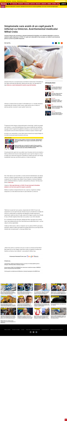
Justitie (33, 3)
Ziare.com (10, 182)
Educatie (38, 3)
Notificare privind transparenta (57, 329)
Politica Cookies (7, 329)
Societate (20, 3)
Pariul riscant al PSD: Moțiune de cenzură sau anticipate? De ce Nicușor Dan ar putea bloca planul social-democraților (24, 305)
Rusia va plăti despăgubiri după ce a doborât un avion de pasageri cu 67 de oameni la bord (58, 317)
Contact (22, 329)
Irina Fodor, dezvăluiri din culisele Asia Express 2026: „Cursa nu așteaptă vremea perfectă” (57, 107)
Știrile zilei (3, 1)
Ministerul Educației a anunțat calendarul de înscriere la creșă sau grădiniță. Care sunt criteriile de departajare (32, 6)
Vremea (49, 3)
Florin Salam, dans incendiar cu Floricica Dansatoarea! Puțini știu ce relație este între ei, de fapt (24, 292)
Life (58, 3)
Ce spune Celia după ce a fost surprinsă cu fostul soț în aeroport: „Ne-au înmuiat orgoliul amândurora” (57, 88)
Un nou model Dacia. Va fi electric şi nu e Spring (58, 305)
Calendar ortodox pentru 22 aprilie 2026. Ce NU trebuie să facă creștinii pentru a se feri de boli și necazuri (8, 317)
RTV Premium (8, 1)
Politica (14, 3)
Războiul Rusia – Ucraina (22, 1)
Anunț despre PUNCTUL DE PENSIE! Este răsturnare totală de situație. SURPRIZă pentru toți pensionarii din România (22, 268)
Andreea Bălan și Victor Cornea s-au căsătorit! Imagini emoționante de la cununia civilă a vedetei (42, 305)
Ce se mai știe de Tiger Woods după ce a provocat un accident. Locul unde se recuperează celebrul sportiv (41, 292)
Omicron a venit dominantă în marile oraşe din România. (21, 85)
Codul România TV (45, 329)
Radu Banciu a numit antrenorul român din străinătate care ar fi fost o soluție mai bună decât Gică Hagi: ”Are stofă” (25, 317)
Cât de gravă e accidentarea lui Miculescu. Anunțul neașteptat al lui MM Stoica (22, 271)
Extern (54, 3)
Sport (53, 91)
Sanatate (43, 3)
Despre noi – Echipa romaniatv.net (33, 329)
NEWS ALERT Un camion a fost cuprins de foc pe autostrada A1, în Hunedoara (8, 321)
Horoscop (14, 1)
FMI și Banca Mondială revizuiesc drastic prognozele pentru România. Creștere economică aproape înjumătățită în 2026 (8, 292)
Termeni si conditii (15, 329)
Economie (26, 3)
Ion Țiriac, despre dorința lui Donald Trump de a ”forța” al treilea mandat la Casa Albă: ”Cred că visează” (57, 94)
